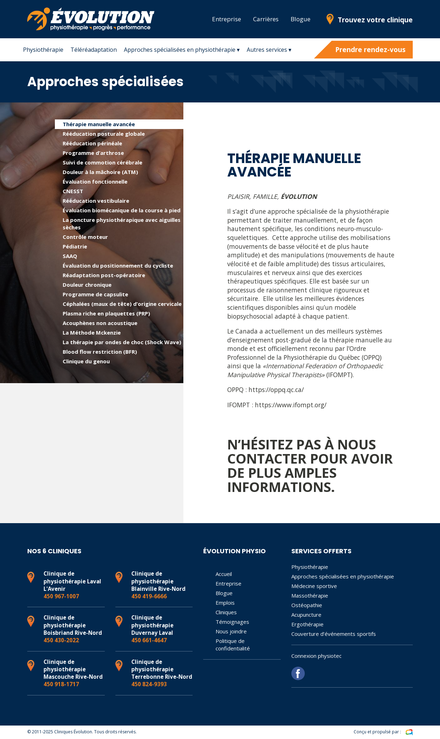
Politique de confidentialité (233, 644)
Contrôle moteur (85, 236)
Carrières (266, 19)
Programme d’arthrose (93, 152)
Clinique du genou (86, 361)
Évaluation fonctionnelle (95, 181)
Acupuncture (306, 614)
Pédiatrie (75, 246)
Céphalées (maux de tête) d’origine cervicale (122, 303)
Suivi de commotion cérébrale (102, 162)
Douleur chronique (87, 284)
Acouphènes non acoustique (100, 322)
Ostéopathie (306, 605)
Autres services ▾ (269, 50)
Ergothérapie (307, 624)
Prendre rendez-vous (370, 49)
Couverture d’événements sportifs (333, 633)
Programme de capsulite (95, 294)
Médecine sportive (314, 585)
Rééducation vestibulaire (96, 200)
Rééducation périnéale (92, 143)
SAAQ (70, 255)
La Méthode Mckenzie (92, 332)
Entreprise (226, 19)
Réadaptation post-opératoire (104, 275)
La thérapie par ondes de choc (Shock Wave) (122, 342)
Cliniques (226, 612)
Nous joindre (231, 631)
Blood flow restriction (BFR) (100, 351)
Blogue (300, 19)
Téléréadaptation (93, 50)
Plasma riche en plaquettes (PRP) (106, 313)
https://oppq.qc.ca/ (276, 389)
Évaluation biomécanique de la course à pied (122, 210)
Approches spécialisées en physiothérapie (342, 576)
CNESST (73, 191)
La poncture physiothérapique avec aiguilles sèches (122, 223)
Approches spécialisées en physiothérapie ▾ (182, 50)
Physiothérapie (43, 50)
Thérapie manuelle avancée (99, 124)
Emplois (225, 602)
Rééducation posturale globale (104, 133)
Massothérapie (309, 595)
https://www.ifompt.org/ (290, 405)
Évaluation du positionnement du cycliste (118, 265)
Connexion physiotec (316, 655)
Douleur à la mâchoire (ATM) (100, 171)
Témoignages (232, 621)
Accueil (224, 573)
